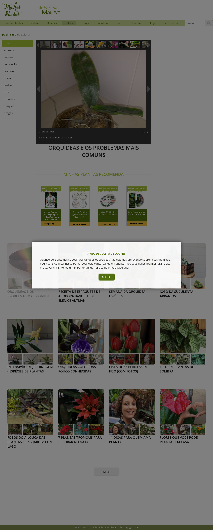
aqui (111, 267)
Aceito (106, 277)
